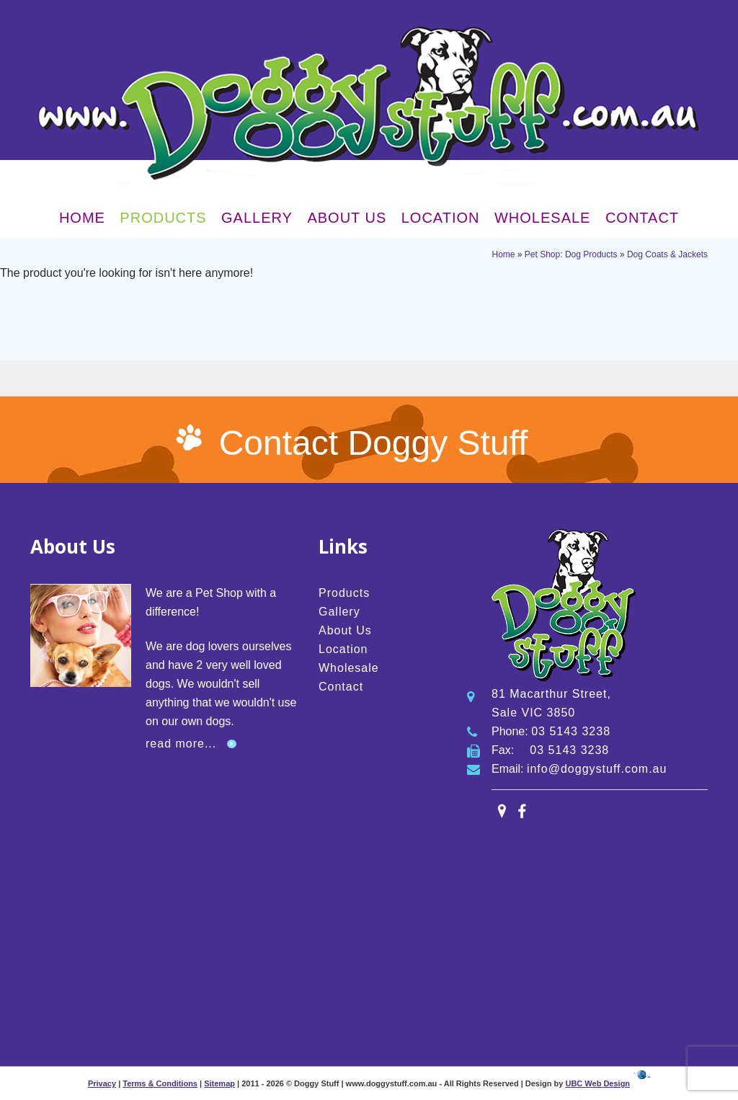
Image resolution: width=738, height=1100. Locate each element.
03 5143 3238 (570, 731)
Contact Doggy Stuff (373, 443)
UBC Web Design (597, 1083)
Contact (642, 218)
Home (82, 218)
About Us (346, 218)
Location (440, 218)
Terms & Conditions (160, 1083)
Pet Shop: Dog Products (571, 254)
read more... (181, 743)
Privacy (102, 1083)
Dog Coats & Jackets (667, 254)
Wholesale (542, 218)
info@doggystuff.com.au (597, 769)
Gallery (257, 218)
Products (163, 218)
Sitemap (219, 1083)
